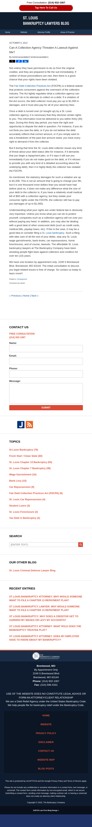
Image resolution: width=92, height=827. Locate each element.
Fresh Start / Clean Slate (26, 459)
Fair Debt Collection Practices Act (33, 85)
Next (35, 299)
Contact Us (9, 37)
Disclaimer (46, 753)
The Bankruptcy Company (54, 815)
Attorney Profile (43, 32)
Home (7, 32)
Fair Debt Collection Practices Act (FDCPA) (36, 497)
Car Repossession (22, 491)
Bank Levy (18, 485)
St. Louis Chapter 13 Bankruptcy (31, 466)
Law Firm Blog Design (45, 823)
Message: (15, 384)
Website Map (46, 771)
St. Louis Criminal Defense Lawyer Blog (33, 575)
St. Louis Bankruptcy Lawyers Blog (46, 20)
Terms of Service (74, 793)
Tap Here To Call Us (46, 7)
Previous (15, 299)
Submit (46, 411)
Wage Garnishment (23, 478)
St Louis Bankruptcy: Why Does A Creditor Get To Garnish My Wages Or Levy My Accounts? (45, 628)
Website (23, 32)
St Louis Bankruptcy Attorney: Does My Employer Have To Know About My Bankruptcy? (45, 648)
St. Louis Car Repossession (27, 504)
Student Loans (20, 510)
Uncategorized (22, 283)
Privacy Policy (46, 744)
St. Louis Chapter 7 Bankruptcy (30, 472)
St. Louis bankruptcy (53, 236)
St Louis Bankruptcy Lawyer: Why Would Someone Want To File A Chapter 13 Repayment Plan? (45, 618)
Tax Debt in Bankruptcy (25, 523)
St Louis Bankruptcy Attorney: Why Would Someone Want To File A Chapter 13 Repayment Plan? (42, 606)
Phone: (13, 372)
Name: (13, 346)
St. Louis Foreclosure (24, 516)
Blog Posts (46, 781)
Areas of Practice (67, 32)
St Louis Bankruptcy (24, 453)
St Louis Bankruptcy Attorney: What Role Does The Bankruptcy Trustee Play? (43, 638)
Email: (13, 359)
